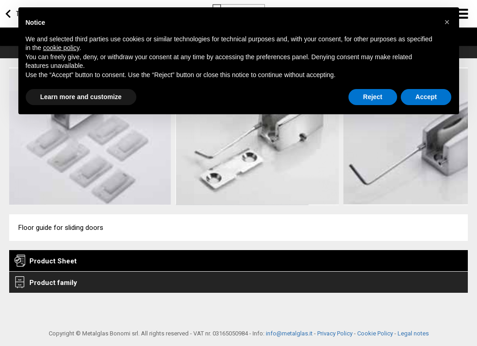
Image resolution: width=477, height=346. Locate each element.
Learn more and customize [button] (81, 96)
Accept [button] (426, 96)
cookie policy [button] (61, 47)
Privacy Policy (335, 333)
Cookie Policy (375, 333)
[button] (447, 22)
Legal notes (413, 333)
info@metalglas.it (289, 333)
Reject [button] (372, 96)
